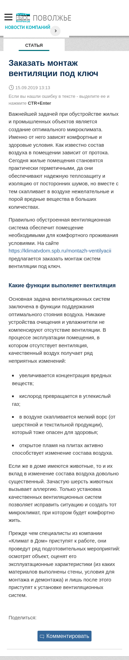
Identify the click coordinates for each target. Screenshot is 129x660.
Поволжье (52, 18)
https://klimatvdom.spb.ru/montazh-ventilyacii (60, 251)
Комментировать (64, 636)
